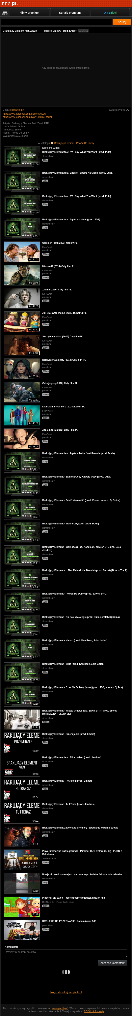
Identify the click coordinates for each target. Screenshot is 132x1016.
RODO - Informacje (94, 1011)
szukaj (122, 22)
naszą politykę (59, 1008)
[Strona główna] (10, 3)
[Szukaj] (56, 22)
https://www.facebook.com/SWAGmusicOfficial (27, 117)
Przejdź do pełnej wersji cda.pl (66, 992)
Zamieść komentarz (112, 963)
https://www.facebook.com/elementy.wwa (24, 113)
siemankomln (17, 109)
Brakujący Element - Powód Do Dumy (74, 143)
